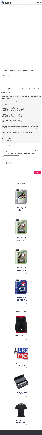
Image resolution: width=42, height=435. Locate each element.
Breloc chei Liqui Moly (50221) (21, 364)
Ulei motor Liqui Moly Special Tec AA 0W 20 (21, 209)
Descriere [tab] (4, 81)
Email (2, 159)
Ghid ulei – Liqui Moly (14, 433)
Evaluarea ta (3, 162)
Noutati (23, 433)
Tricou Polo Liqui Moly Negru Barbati (21, 421)
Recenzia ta (3, 164)
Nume (2, 156)
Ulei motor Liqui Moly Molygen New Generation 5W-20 (21, 239)
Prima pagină (3, 7)
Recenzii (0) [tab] (12, 81)
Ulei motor (9, 7)
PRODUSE (29, 433)
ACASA (5, 433)
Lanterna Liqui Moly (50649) (21, 392)
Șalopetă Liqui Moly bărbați (21, 335)
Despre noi (36, 433)
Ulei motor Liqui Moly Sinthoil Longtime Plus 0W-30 (21, 299)
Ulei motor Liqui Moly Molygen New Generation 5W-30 (21, 269)
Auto (6, 7)
